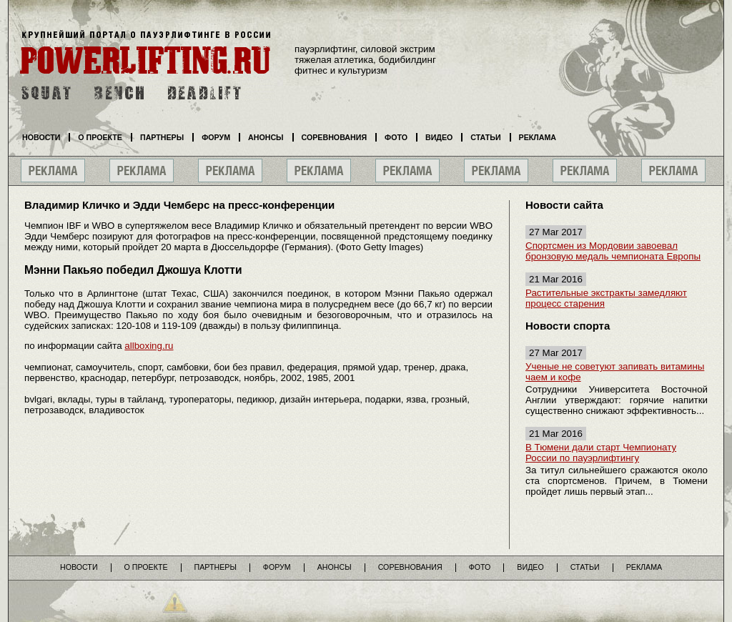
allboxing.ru (148, 345)
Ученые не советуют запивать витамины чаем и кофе (614, 371)
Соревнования (334, 137)
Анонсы (266, 137)
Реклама (537, 137)
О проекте (100, 137)
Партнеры (162, 137)
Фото (396, 137)
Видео (438, 137)
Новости (41, 137)
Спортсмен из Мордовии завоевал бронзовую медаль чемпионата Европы (613, 251)
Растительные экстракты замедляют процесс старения (606, 298)
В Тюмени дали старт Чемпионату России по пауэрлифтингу (600, 452)
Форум (216, 137)
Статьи (485, 137)
